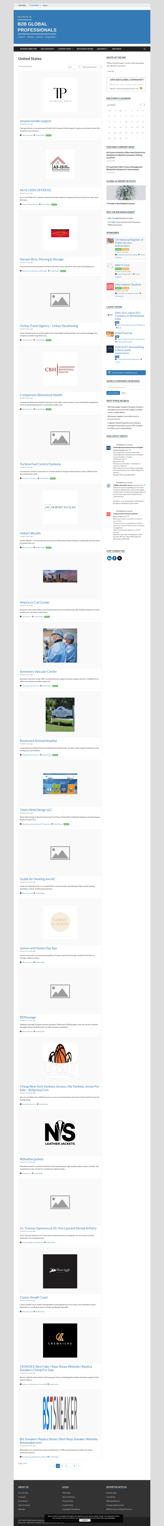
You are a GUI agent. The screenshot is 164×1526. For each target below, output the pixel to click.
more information (110, 1518)
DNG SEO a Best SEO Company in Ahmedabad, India (129, 315)
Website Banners (113, 1501)
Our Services (23, 1493)
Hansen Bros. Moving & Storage (42, 259)
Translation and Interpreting (127, 255)
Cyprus (117, 362)
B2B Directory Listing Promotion (119, 1509)
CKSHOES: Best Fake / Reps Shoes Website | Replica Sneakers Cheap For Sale (56, 1368)
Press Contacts (24, 1505)
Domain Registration (124, 274)
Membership (111, 1493)
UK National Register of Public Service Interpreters (129, 242)
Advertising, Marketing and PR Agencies (36, 824)
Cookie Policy (67, 1505)
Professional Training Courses (127, 293)
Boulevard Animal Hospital (38, 741)
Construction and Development (128, 359)
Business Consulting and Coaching (34, 1384)
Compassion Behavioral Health (41, 395)
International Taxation (128, 284)
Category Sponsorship (115, 1505)
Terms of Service (68, 1497)
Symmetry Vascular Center (38, 671)
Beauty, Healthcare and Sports (32, 1242)
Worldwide (119, 296)
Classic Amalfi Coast (34, 1297)
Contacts (22, 1497)
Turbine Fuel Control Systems (40, 464)
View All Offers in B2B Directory (124, 373)
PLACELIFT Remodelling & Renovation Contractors (129, 350)
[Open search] (144, 49)
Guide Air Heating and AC (37, 879)
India (119, 328)
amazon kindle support (35, 121)
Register (45, 5)
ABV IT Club (122, 265)
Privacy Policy (67, 1501)
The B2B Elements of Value (120, 218)
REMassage (28, 1017)
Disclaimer (66, 1493)
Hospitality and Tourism (30, 686)
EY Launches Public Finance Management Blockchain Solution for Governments (124, 168)
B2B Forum (116, 49)
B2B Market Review (85, 49)
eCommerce (26, 1173)
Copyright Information (71, 1509)
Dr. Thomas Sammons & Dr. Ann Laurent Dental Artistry (58, 1228)
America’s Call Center (35, 602)
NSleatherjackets (32, 1159)
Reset (124, 393)
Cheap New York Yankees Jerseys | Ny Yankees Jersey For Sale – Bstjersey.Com (59, 1088)
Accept (85, 1520)
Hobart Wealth (30, 533)
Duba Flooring (123, 332)
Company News (64, 49)
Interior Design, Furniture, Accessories (130, 339)
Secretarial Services (29, 1104)
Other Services (27, 135)
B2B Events (101, 49)
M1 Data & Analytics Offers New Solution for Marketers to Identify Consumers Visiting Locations (125, 155)
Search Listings (113, 393)
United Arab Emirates (124, 342)
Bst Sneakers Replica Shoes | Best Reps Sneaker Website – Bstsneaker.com (60, 1440)
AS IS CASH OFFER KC (35, 190)
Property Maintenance (30, 204)
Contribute (110, 1497)
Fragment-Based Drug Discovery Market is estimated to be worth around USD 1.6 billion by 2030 (125, 425)
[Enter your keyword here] (126, 387)
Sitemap (21, 1509)
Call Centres (26, 617)
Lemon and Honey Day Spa (38, 948)
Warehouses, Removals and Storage (34, 271)
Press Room (23, 1501)
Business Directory (28, 49)
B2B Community (47, 49)
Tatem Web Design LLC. (36, 810)
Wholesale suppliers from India (120, 416)
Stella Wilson (120, 412)
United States (40, 135)
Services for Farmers (29, 478)
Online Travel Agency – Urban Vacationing (49, 326)
